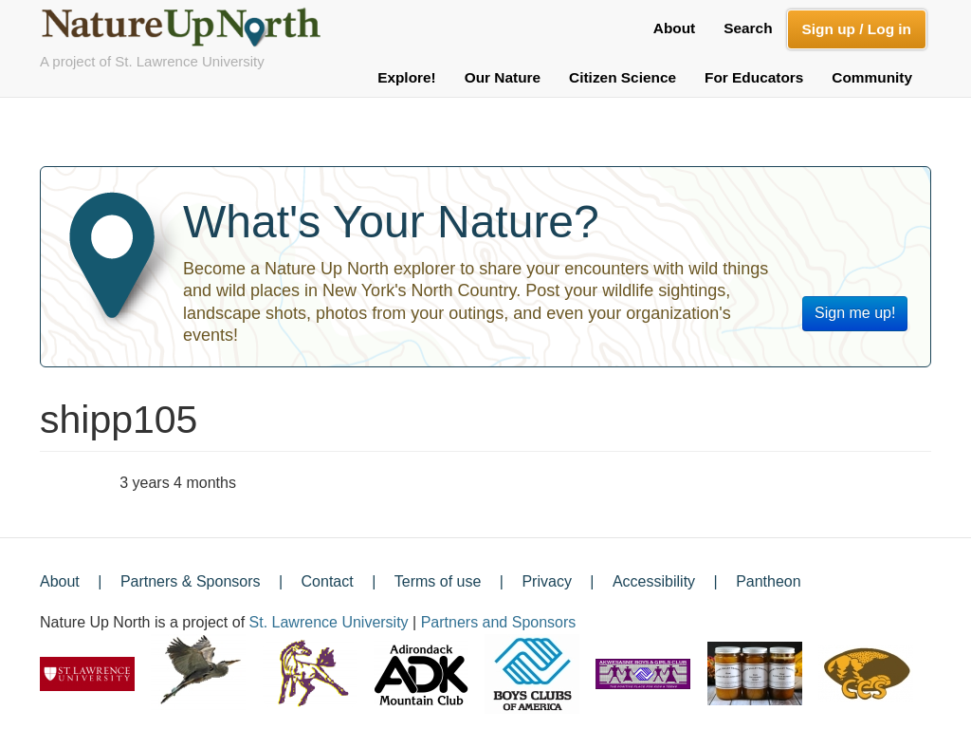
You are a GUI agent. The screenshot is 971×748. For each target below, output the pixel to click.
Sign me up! (855, 313)
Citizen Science (622, 77)
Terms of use (438, 581)
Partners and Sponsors (499, 622)
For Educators (754, 77)
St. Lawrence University (329, 622)
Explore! (406, 77)
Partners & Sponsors (190, 581)
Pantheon (768, 581)
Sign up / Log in (856, 29)
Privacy (546, 581)
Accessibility (654, 581)
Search (748, 28)
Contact (328, 581)
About (674, 28)
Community (872, 77)
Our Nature (502, 77)
